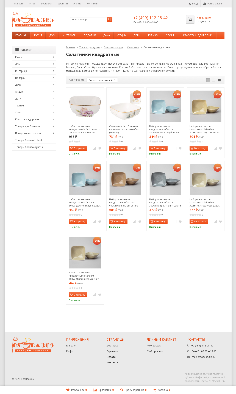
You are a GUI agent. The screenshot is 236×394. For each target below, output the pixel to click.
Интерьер (69, 35)
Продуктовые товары (28, 133)
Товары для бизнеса (27, 126)
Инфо (32, 3)
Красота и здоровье (197, 35)
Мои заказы (154, 345)
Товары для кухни (89, 47)
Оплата (77, 3)
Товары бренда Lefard (28, 140)
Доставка (46, 3)
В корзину (77, 148)
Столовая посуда (113, 47)
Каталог (23, 50)
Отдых (121, 35)
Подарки (90, 35)
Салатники (133, 47)
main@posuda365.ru (203, 357)
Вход (193, 3)
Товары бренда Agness (29, 147)
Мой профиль (155, 351)
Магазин (19, 3)
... (220, 35)
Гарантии (62, 3)
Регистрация (212, 3)
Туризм (153, 35)
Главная (20, 35)
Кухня (38, 35)
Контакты (92, 3)
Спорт (170, 35)
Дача (106, 35)
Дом (52, 35)
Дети (137, 35)
